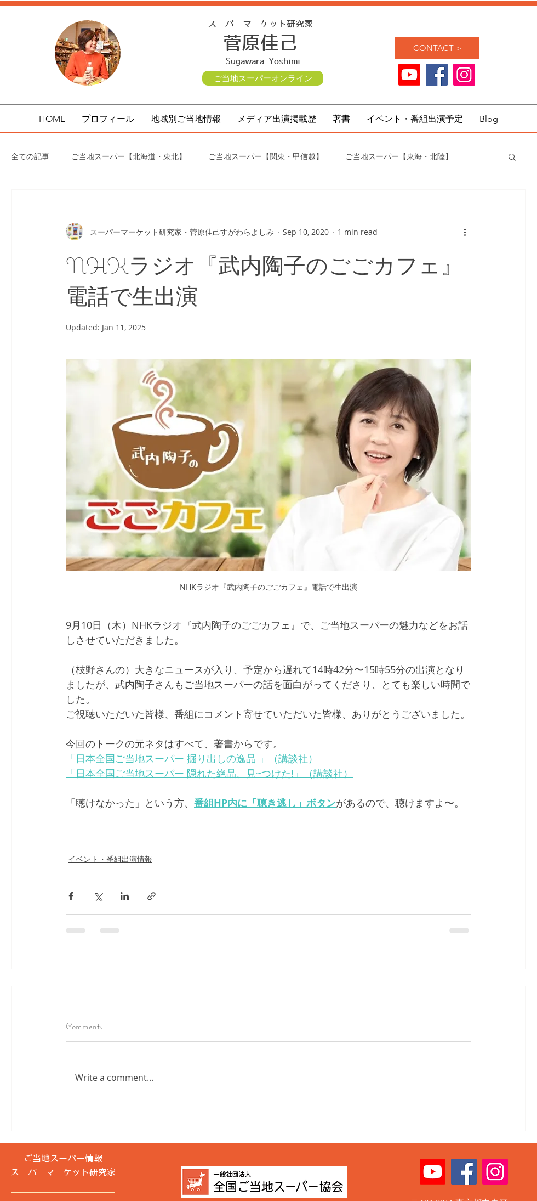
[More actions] (464, 231)
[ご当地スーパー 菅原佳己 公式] (464, 75)
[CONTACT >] (437, 48)
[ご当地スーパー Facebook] (437, 75)
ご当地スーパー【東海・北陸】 (399, 156)
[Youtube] (409, 75)
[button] (185, 119)
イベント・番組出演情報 (110, 859)
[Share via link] (151, 896)
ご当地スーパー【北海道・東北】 (128, 156)
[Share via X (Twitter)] (98, 896)
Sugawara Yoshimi (263, 61)
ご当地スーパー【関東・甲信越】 (265, 156)
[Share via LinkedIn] (124, 896)
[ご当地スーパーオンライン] (262, 78)
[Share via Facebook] (71, 896)
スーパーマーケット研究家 (260, 24)
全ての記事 (30, 156)
